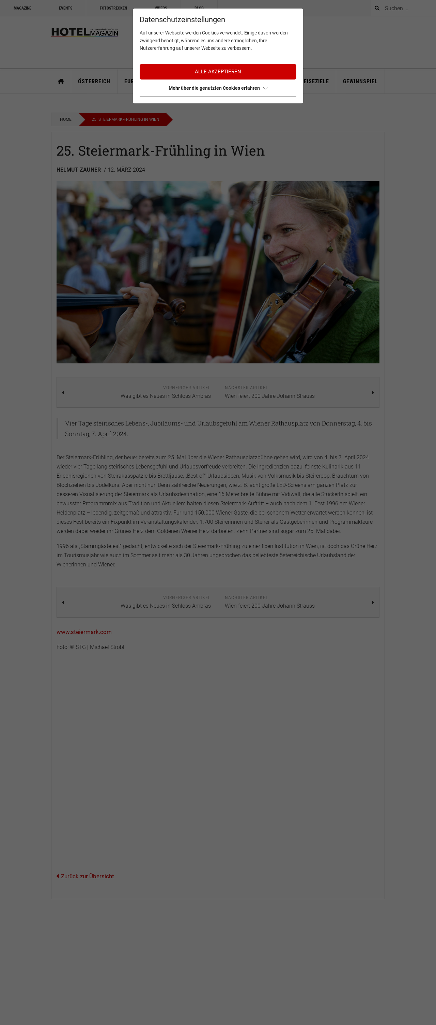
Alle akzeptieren (218, 72)
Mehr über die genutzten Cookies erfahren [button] (218, 88)
